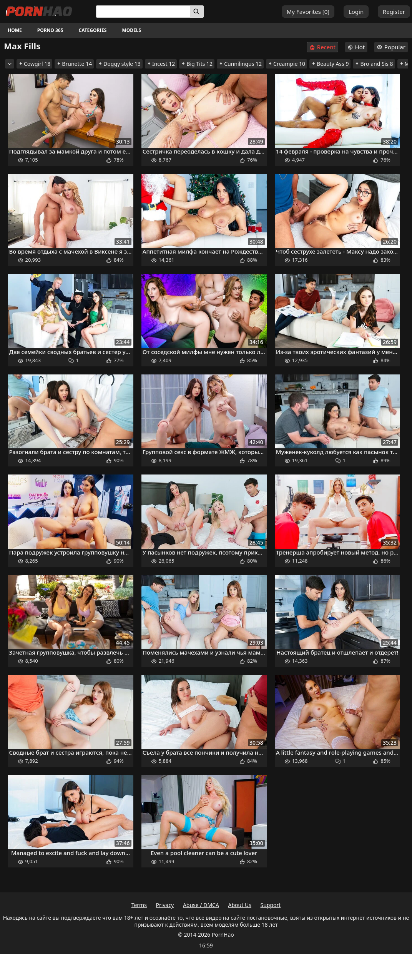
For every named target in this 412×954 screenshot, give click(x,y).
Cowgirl (34, 63)
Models (131, 30)
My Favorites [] (308, 11)
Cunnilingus (240, 63)
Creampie (286, 63)
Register (394, 11)
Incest (161, 63)
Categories (93, 30)
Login (356, 11)
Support (271, 905)
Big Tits (197, 63)
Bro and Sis (374, 63)
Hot (356, 47)
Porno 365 (50, 30)
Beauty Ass (330, 63)
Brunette (74, 63)
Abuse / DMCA (201, 905)
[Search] (197, 11)
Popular (391, 47)
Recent (322, 47)
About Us (239, 905)
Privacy (165, 905)
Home (15, 30)
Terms (139, 905)
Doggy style (119, 63)
